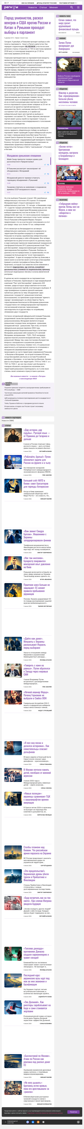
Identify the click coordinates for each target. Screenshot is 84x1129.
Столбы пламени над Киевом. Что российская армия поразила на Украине (37, 850)
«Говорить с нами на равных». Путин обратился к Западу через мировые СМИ (37, 670)
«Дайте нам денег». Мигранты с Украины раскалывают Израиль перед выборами (35, 643)
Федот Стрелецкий (45, 710)
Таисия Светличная (45, 606)
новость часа (65, 16)
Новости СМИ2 (8, 421)
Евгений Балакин (45, 451)
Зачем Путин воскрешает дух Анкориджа (66, 45)
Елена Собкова (46, 788)
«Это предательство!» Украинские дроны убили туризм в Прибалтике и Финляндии (36, 875)
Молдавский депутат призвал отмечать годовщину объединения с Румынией (23, 179)
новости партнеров (13, 417)
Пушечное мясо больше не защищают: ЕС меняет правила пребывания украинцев (37, 589)
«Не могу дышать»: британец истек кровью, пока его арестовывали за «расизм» (36, 1087)
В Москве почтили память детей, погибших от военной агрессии (37, 772)
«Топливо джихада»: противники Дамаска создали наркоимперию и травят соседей (36, 953)
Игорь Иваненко (46, 579)
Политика (61, 183)
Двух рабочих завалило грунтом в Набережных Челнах (67, 134)
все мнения (76, 52)
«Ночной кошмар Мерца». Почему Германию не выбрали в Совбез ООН (36, 695)
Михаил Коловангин (44, 1104)
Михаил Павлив (46, 499)
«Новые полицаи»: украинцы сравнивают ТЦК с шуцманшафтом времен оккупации (37, 798)
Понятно (73, 1112)
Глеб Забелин (47, 475)
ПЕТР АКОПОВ (63, 52)
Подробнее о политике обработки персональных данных (45, 1113)
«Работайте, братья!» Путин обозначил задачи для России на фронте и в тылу (37, 459)
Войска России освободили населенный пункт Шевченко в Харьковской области (69, 79)
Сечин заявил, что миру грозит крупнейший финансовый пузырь (69, 24)
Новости (32, 7)
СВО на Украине (27, 3)
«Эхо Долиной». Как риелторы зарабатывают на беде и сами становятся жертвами (37, 1006)
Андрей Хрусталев (45, 997)
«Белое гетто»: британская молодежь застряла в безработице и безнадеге (68, 152)
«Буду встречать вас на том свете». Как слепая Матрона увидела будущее (37, 900)
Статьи (43, 7)
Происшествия (63, 128)
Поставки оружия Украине (70, 3)
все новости (62, 32)
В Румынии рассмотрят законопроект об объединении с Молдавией (24, 170)
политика (63, 200)
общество (63, 89)
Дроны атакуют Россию (47, 3)
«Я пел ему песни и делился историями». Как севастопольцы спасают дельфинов (36, 747)
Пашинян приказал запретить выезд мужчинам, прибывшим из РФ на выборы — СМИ (69, 190)
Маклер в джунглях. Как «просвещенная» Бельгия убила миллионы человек (69, 97)
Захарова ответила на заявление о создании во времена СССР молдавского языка (26, 188)
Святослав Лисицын (44, 815)
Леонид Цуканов (46, 660)
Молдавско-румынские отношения (24, 155)
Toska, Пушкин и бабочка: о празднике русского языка (24, 403)
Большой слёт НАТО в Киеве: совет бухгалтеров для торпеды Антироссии (36, 483)
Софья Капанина (46, 1023)
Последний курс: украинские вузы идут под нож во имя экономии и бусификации (37, 980)
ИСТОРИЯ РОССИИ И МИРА (67, 105)
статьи (7, 425)
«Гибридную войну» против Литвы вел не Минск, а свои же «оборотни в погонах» (69, 209)
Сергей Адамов (46, 865)
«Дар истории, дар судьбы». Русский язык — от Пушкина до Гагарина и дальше (37, 434)
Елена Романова (46, 764)
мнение (62, 38)
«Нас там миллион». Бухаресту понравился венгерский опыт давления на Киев (37, 562)
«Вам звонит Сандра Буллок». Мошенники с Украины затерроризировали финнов (37, 535)
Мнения (53, 7)
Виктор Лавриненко (45, 552)
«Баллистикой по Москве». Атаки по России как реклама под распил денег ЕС (37, 1060)
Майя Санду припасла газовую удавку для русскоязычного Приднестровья (24, 160)
